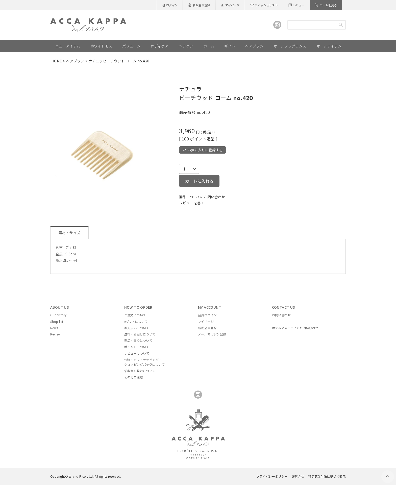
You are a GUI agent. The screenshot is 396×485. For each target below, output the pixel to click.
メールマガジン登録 (212, 334)
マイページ (230, 5)
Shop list (56, 321)
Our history (58, 315)
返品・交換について (138, 340)
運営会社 (298, 476)
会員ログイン (207, 315)
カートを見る (326, 5)
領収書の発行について (140, 371)
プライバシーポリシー (272, 476)
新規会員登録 (199, 5)
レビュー (296, 5)
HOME (57, 60)
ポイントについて (136, 347)
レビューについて (136, 353)
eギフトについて (136, 321)
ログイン (169, 5)
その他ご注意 (133, 377)
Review (55, 334)
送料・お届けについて (140, 334)
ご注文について (135, 315)
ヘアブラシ (75, 60)
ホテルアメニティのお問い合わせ (295, 328)
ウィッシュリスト (264, 5)
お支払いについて (136, 328)
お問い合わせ (281, 315)
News (54, 328)
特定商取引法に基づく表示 (327, 476)
